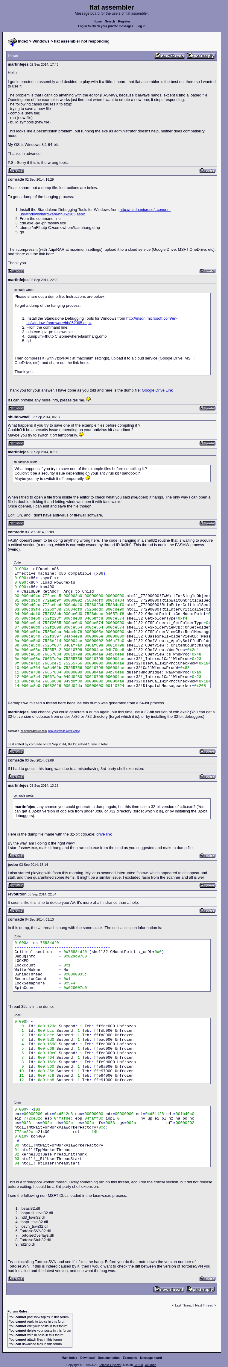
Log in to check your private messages (105, 26)
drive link (104, 834)
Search (110, 21)
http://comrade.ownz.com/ (63, 730)
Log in (140, 26)
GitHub (138, 1365)
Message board (151, 1358)
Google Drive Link (157, 390)
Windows (41, 41)
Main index (69, 1358)
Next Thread (204, 1305)
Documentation (109, 1358)
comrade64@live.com (34, 730)
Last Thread (184, 1305)
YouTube (150, 1365)
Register (124, 21)
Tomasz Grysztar (110, 1365)
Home (97, 21)
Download (87, 1358)
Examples (130, 1358)
